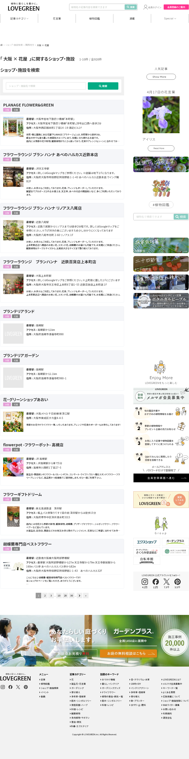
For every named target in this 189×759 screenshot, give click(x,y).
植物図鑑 (94, 18)
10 (59, 595)
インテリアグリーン (139, 687)
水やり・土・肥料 (137, 704)
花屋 (16, 109)
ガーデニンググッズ (110, 687)
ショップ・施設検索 (14, 44)
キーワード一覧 (169, 687)
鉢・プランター (136, 700)
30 (71, 595)
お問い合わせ (168, 709)
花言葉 (57, 18)
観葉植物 (75, 713)
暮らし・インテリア (109, 683)
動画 (42, 696)
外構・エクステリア (79, 726)
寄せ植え (75, 692)
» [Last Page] (85, 595)
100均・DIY (135, 683)
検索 (131, 6)
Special (168, 18)
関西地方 (29, 44)
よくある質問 (168, 692)
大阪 (7, 109)
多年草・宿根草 (78, 696)
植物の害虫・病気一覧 (111, 696)
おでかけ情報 (107, 679)
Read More (158, 148)
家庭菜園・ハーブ (79, 704)
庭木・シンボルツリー (80, 700)
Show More (159, 76)
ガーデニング (77, 687)
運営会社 (166, 717)
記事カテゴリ (18, 18)
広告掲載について (170, 696)
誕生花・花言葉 (78, 683)
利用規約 (166, 713)
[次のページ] (79, 595)
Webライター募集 (170, 704)
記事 (42, 679)
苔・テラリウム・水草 (139, 679)
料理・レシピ (76, 709)
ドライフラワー (108, 692)
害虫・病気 (75, 721)
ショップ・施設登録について (175, 700)
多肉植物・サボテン (80, 717)
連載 (132, 18)
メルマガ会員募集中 (171, 683)
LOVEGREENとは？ (171, 679)
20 (65, 595)
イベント (44, 692)
